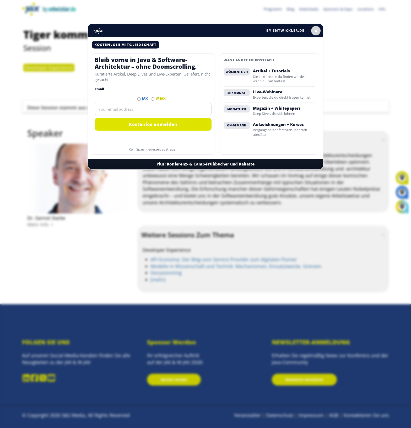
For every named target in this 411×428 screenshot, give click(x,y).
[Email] (153, 109)
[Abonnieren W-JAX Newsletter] (152, 99)
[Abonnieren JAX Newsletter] (139, 99)
